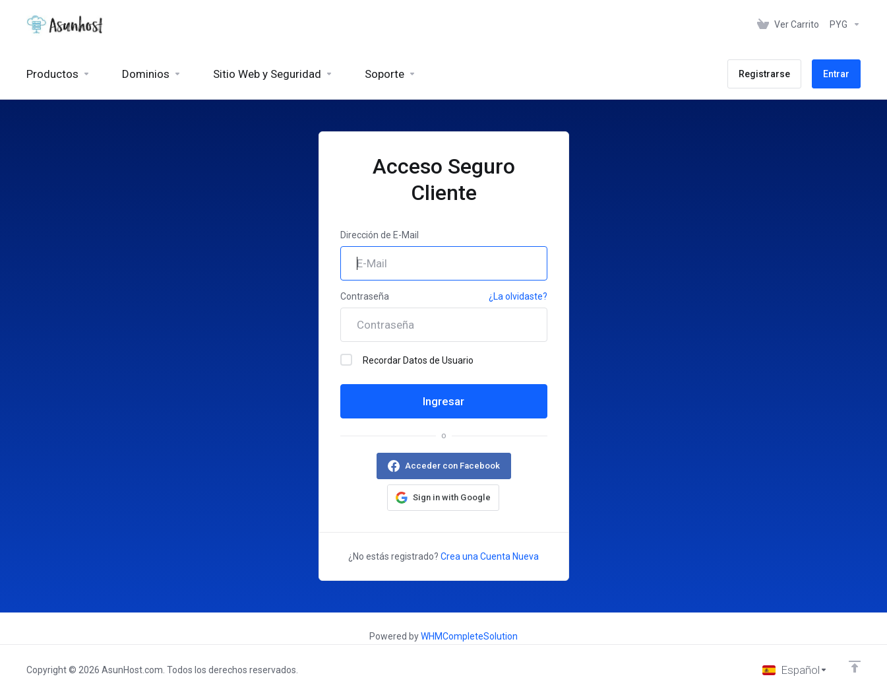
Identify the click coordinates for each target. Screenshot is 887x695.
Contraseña (364, 296)
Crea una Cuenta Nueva (490, 556)
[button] (443, 497)
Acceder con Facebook (452, 466)
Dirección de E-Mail (379, 235)
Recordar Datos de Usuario (407, 360)
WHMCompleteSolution (469, 636)
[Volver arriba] (854, 666)
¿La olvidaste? (518, 296)
